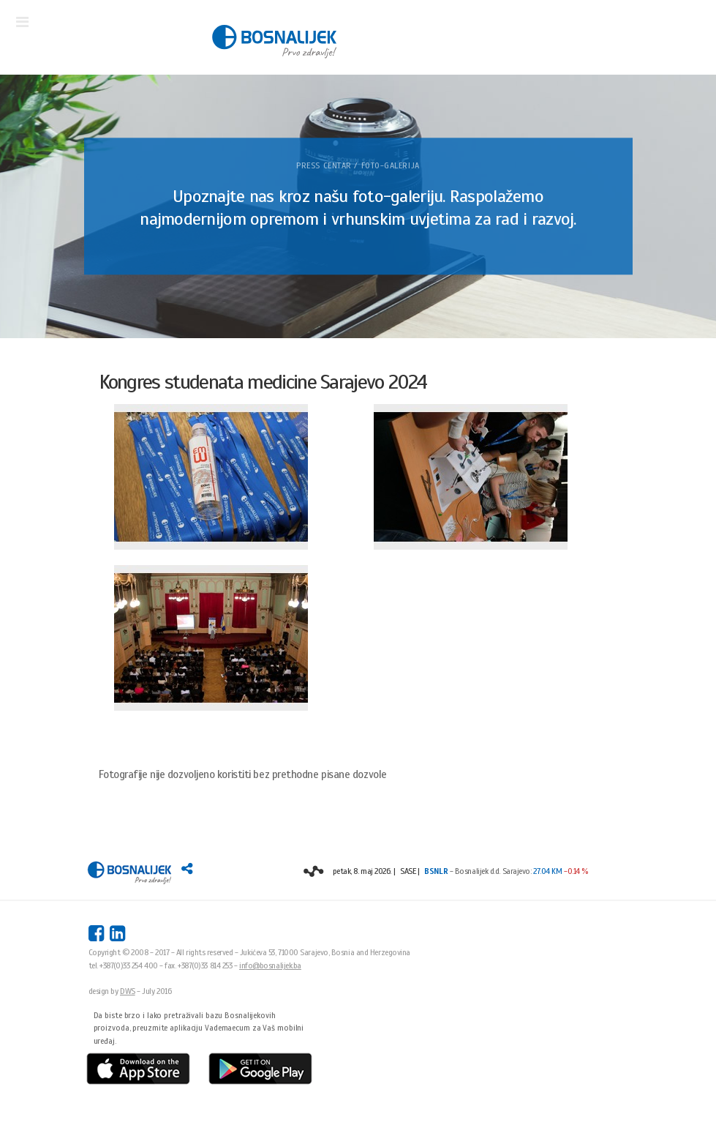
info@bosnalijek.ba (270, 965)
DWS (127, 991)
